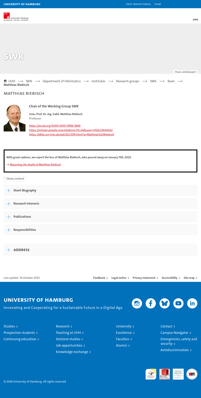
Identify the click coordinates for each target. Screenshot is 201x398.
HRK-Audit (176, 372)
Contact (166, 326)
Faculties (122, 339)
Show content (15, 178)
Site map (189, 278)
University (123, 326)
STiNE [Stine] (158, 4)
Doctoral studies (68, 339)
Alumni (121, 345)
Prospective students (19, 332)
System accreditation (191, 372)
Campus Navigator (174, 332)
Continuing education (20, 339)
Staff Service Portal (138, 4)
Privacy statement (144, 278)
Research (63, 326)
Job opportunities (69, 345)
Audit (162, 370)
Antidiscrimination (175, 350)
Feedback (99, 278)
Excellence (124, 332)
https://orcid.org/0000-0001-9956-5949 (54, 126)
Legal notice (118, 278)
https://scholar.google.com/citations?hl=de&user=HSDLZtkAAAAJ (71, 130)
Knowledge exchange (72, 352)
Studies (9, 326)
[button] (186, 4)
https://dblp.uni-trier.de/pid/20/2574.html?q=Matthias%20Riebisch (71, 134)
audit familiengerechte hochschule (150, 374)
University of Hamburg (22, 4)
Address (21, 250)
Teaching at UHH (68, 332)
